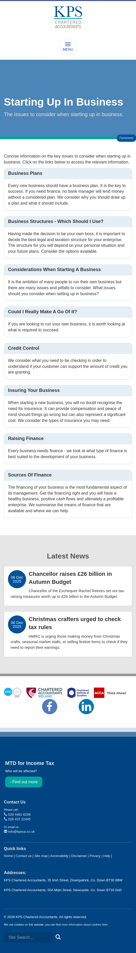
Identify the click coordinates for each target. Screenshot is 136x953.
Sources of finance (30, 475)
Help (106, 856)
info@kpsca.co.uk (19, 831)
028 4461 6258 (17, 814)
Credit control (23, 348)
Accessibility (59, 856)
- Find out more (24, 782)
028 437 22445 (17, 819)
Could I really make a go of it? (42, 311)
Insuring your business (34, 390)
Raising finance (26, 438)
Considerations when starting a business (54, 269)
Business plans (25, 173)
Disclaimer (79, 856)
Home (8, 856)
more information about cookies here (84, 924)
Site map (40, 856)
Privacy (95, 856)
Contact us (23, 856)
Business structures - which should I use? (55, 221)
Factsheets (126, 137)
